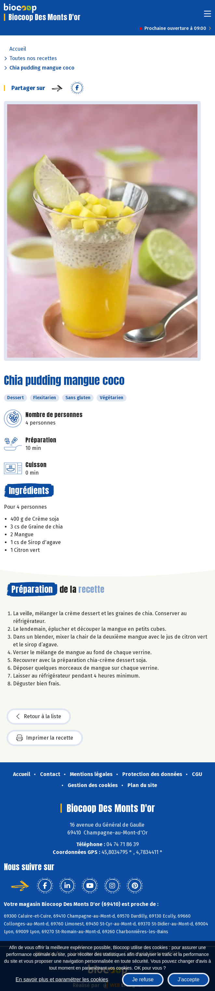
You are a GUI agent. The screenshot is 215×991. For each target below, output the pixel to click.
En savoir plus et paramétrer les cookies (62, 979)
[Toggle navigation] (207, 16)
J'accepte (188, 979)
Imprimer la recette (44, 738)
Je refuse (143, 979)
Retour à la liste (38, 716)
